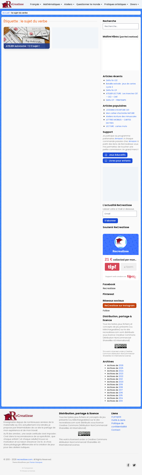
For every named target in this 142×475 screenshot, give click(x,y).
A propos (116, 416)
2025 (121, 368)
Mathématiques (51, 4)
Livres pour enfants (118, 160)
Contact (115, 429)
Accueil (5, 12)
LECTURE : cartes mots (116, 126)
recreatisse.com (25, 459)
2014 (121, 398)
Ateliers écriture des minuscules (121, 116)
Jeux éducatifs (115, 154)
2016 (121, 392)
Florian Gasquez (36, 462)
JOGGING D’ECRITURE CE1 (117, 110)
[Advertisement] (75, 37)
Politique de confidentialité (119, 425)
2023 (121, 373)
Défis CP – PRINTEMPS (116, 100)
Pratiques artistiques (115, 4)
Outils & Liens (118, 420)
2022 (121, 376)
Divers (133, 4)
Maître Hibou (111, 36)
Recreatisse (109, 288)
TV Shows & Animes (27, 471)
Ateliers (68, 4)
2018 (121, 387)
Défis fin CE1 (111, 80)
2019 (121, 384)
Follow (106, 310)
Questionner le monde (88, 4)
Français (34, 4)
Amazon (119, 138)
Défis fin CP (111, 90)
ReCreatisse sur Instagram (120, 305)
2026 (121, 365)
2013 (121, 401)
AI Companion (27, 468)
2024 (121, 370)
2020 (121, 381)
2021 (121, 379)
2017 (121, 390)
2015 (121, 395)
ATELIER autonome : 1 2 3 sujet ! (23, 46)
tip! (112, 267)
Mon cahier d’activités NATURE (120, 113)
